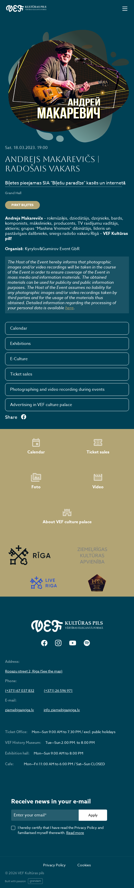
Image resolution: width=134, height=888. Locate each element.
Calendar (18, 328)
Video (98, 481)
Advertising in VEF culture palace (41, 405)
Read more (75, 832)
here (69, 308)
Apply (93, 815)
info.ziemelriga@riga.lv (62, 710)
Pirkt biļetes (22, 205)
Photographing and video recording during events (57, 389)
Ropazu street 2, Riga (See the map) (33, 671)
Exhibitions (20, 344)
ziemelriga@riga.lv (19, 710)
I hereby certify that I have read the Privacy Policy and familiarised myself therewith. (61, 830)
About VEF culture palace (67, 516)
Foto (36, 481)
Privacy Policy (54, 865)
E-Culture (19, 359)
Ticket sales (21, 374)
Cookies (84, 865)
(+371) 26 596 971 (58, 690)
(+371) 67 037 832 (19, 690)
